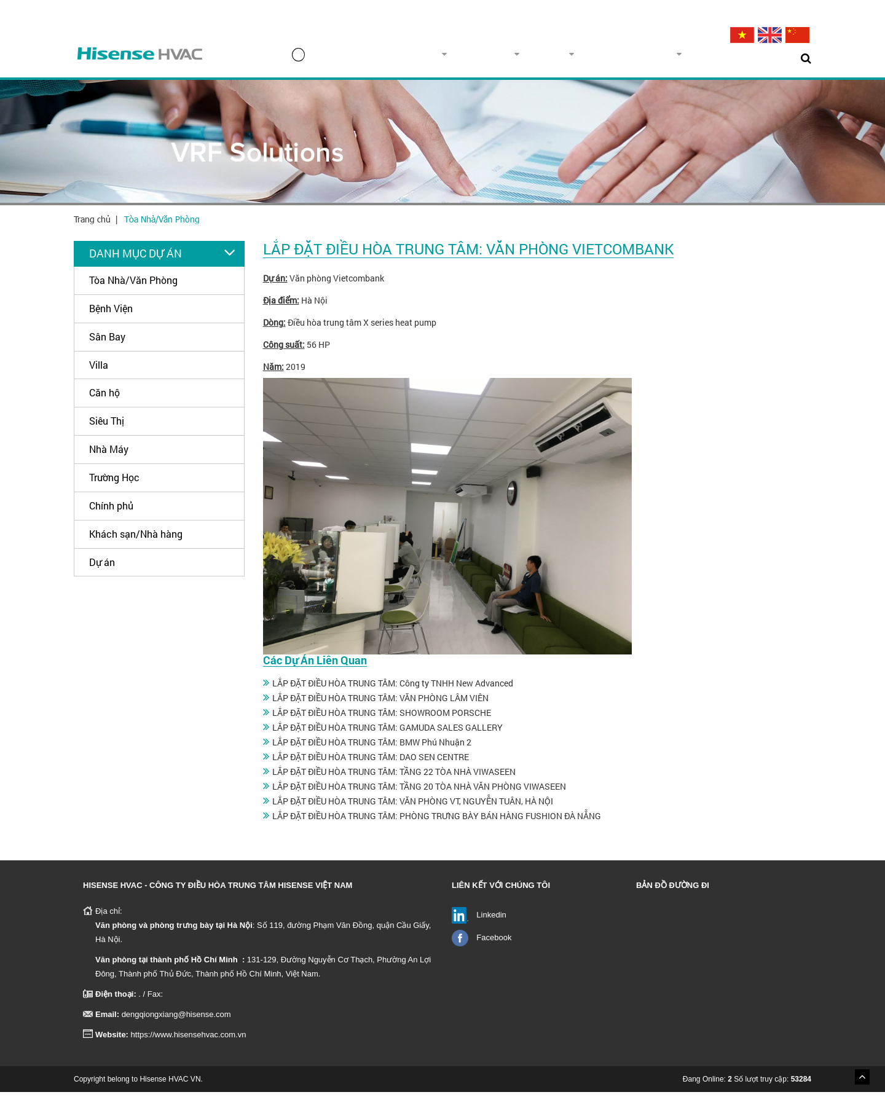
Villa (98, 372)
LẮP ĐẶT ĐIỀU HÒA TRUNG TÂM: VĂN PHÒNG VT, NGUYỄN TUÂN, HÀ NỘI (412, 809)
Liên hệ (771, 58)
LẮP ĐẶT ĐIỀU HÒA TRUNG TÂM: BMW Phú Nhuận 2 (371, 750)
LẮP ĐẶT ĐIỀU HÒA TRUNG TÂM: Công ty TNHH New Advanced (392, 691)
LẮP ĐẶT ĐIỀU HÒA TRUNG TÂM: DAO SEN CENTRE (370, 765)
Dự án (576, 58)
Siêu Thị (106, 428)
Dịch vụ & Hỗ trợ (650, 58)
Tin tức (724, 58)
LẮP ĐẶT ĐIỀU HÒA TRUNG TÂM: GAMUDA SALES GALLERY (387, 735)
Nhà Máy (108, 456)
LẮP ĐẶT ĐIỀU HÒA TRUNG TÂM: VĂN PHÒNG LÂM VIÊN (380, 706)
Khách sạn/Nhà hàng (136, 541)
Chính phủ (111, 513)
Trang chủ (365, 58)
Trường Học (114, 485)
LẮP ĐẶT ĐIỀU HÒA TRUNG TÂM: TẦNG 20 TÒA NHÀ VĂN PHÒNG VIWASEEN (419, 794)
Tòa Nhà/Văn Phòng (162, 227)
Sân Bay (107, 344)
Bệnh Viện (111, 316)
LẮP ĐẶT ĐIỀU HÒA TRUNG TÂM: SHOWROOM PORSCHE (381, 720)
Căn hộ (104, 400)
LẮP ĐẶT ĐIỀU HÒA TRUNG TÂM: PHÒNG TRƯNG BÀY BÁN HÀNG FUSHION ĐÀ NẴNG (436, 824)
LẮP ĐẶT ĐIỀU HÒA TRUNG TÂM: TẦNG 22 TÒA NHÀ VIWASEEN (394, 779)
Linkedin (491, 922)
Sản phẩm (518, 58)
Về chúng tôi (445, 58)
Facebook (493, 945)
